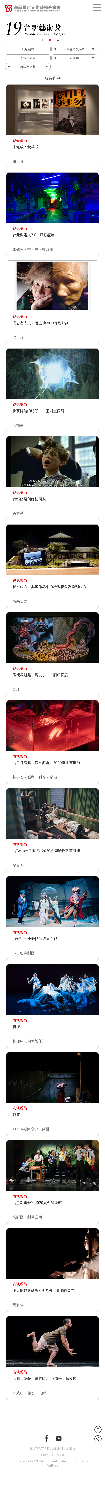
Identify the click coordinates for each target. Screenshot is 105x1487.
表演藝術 (20, 756)
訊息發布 (28, 49)
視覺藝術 (20, 140)
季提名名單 (27, 58)
